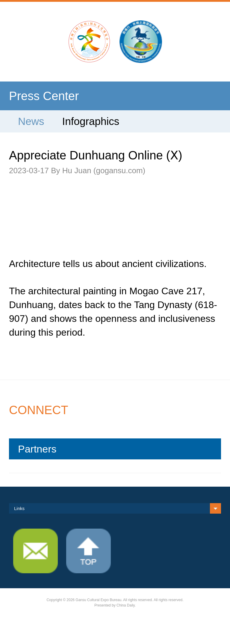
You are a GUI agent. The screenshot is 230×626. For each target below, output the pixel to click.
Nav (23, 38)
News (31, 121)
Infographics (90, 121)
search (207, 38)
